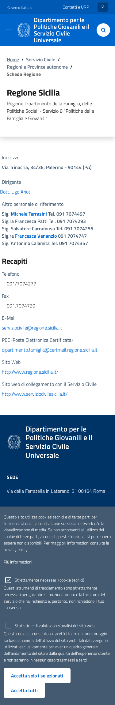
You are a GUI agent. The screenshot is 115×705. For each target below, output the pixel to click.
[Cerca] (102, 30)
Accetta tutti (24, 690)
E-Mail (9, 318)
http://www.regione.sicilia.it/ (30, 371)
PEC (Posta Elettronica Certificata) (37, 340)
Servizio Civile (40, 59)
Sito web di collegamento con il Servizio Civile (49, 384)
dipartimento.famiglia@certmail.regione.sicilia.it (50, 349)
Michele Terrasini (29, 213)
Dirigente (11, 182)
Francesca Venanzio (36, 235)
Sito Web (11, 362)
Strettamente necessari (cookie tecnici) (49, 580)
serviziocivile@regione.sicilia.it (32, 327)
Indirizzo (10, 157)
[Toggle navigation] (9, 29)
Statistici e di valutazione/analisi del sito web (54, 625)
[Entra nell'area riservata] (103, 7)
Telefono (10, 273)
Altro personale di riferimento (32, 204)
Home (13, 59)
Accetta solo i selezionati (37, 675)
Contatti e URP (76, 7)
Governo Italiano (19, 7)
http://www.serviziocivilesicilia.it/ (34, 394)
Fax (5, 296)
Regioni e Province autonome (37, 66)
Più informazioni (18, 562)
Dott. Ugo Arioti (15, 191)
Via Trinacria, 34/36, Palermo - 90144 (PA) (47, 167)
